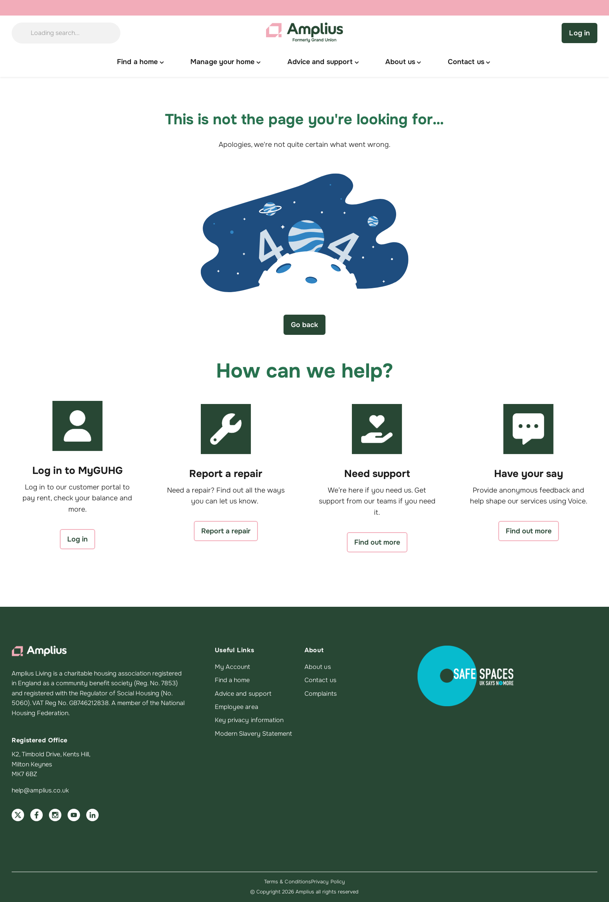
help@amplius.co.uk (40, 790)
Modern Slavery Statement (253, 734)
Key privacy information (249, 720)
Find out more (377, 542)
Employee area (236, 707)
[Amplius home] (304, 33)
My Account (233, 667)
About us (317, 667)
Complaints (320, 694)
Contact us (320, 680)
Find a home (232, 680)
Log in (579, 33)
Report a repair (226, 531)
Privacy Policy (328, 881)
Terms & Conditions (287, 881)
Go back (304, 324)
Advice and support (243, 694)
